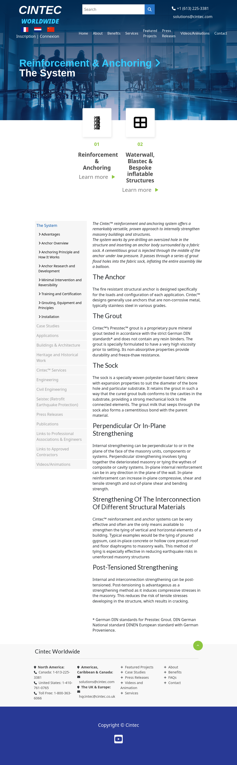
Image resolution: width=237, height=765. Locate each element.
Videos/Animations (195, 33)
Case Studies (48, 326)
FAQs (172, 677)
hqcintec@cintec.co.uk (97, 696)
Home (83, 33)
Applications (48, 335)
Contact (220, 33)
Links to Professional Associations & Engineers (59, 436)
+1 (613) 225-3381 (193, 8)
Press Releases (169, 33)
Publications (47, 424)
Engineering (47, 379)
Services (131, 33)
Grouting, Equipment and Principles (60, 305)
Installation (48, 316)
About (98, 33)
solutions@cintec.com (192, 16)
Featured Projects (150, 33)
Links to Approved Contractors (53, 451)
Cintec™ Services (51, 370)
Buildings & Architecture (58, 345)
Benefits (114, 33)
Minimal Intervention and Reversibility (60, 282)
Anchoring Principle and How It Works (58, 254)
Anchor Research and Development (56, 268)
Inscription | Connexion (37, 36)
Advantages (49, 234)
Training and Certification (60, 294)
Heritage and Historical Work (57, 357)
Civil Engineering (52, 389)
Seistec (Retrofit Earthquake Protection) (57, 401)
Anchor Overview (53, 243)
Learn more (93, 176)
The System (47, 225)
